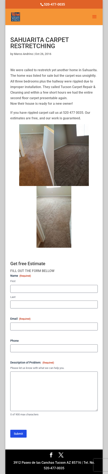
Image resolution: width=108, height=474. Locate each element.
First (12, 281)
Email (20, 319)
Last (12, 297)
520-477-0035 (54, 4)
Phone (14, 340)
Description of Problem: (32, 363)
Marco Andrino (23, 54)
